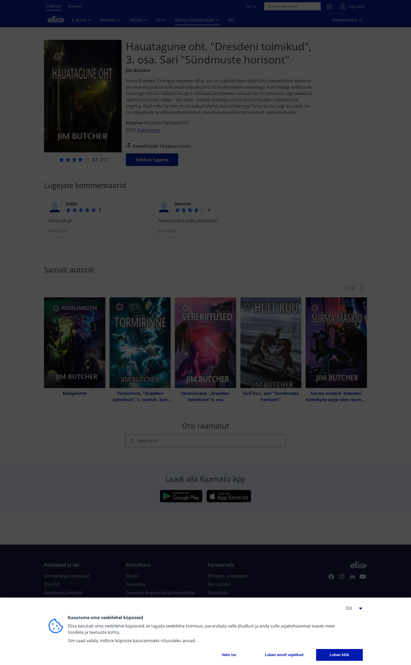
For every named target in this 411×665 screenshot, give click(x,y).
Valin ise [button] (228, 655)
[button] (352, 608)
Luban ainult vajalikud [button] (284, 655)
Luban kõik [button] (339, 655)
